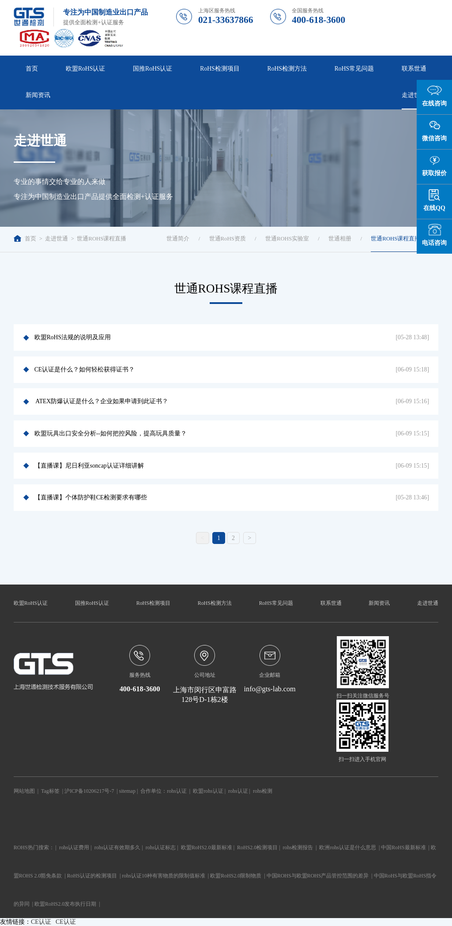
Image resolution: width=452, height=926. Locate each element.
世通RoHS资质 (227, 239)
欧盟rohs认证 (208, 791)
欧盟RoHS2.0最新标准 (206, 847)
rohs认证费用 (74, 847)
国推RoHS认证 (152, 68)
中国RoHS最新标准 (403, 847)
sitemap (127, 791)
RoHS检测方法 (287, 68)
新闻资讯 (38, 95)
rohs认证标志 (161, 847)
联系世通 (414, 68)
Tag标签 (50, 791)
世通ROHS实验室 (287, 239)
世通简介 (177, 239)
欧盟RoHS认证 (85, 68)
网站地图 (24, 791)
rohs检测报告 (298, 847)
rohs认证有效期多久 (117, 847)
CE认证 (41, 922)
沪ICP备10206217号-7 (89, 791)
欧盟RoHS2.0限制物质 (235, 876)
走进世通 (414, 95)
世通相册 (339, 239)
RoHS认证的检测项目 (92, 876)
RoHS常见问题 (354, 68)
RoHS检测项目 (219, 68)
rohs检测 (263, 791)
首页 (32, 68)
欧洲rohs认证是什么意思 (347, 847)
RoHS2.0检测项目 (257, 847)
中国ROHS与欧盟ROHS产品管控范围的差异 (318, 876)
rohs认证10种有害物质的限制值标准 (163, 876)
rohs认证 (177, 791)
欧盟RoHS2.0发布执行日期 (65, 904)
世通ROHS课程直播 (101, 239)
